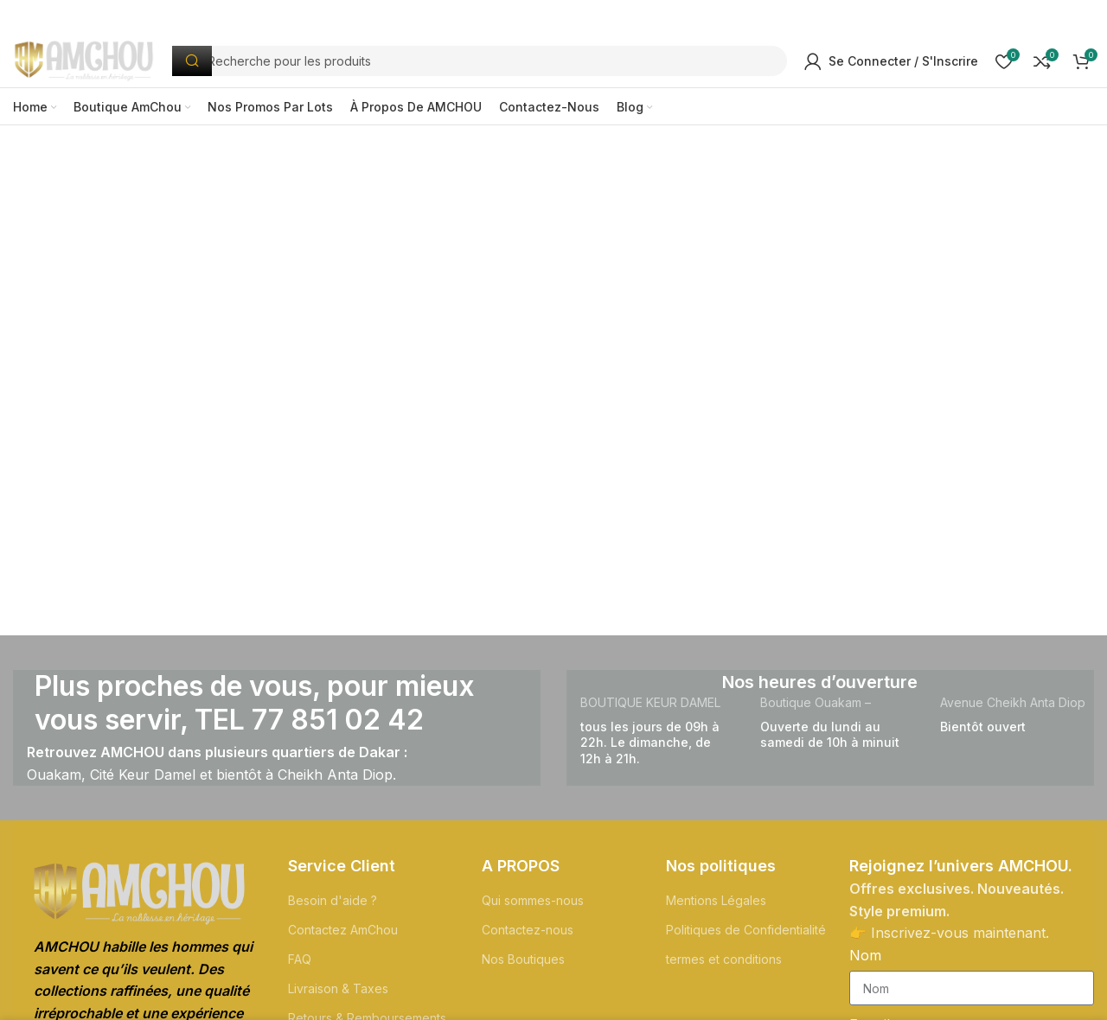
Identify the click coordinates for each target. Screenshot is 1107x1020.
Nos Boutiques (523, 966)
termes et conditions (724, 966)
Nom (865, 962)
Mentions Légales (716, 907)
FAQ (299, 966)
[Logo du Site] (95, 63)
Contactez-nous (527, 936)
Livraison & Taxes (338, 996)
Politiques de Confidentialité (746, 936)
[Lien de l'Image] (139, 899)
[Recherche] (491, 65)
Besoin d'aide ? (332, 907)
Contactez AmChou (343, 936)
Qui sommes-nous (533, 907)
